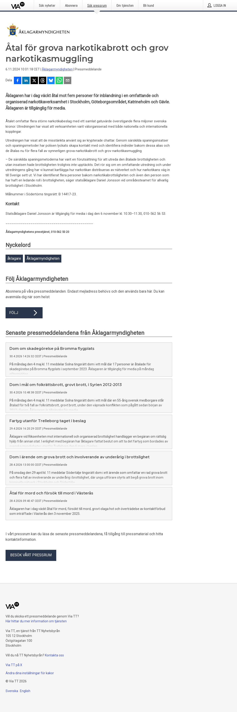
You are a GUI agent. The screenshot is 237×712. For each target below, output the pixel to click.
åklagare (14, 258)
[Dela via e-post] (67, 81)
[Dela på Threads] (42, 81)
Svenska (12, 706)
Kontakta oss (54, 670)
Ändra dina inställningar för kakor (30, 688)
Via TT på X (14, 680)
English (25, 706)
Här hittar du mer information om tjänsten (36, 636)
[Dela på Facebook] (17, 81)
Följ (24, 312)
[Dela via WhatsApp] (59, 81)
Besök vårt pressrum (31, 570)
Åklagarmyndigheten (57, 69)
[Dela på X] (34, 81)
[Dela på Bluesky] (51, 81)
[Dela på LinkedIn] (26, 81)
